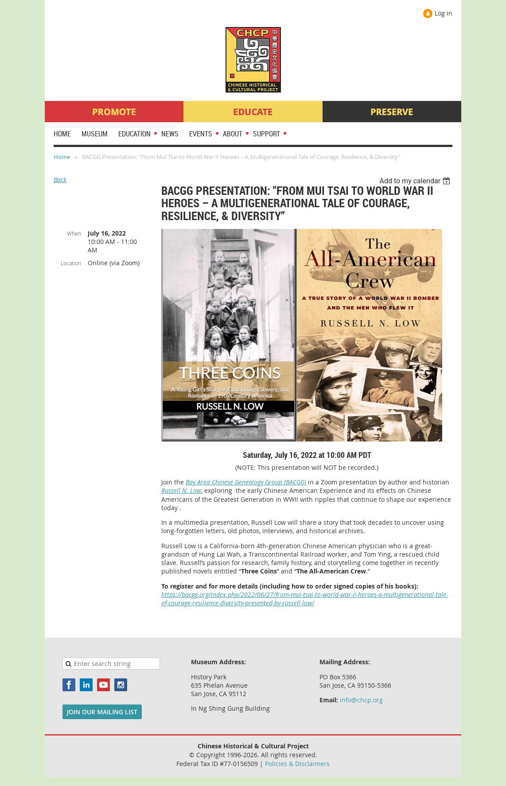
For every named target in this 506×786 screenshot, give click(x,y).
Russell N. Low (181, 490)
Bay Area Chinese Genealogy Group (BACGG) (246, 482)
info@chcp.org (361, 700)
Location (71, 263)
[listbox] (415, 180)
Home (62, 157)
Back (60, 179)
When (74, 233)
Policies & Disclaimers (297, 763)
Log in (443, 13)
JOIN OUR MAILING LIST (102, 712)
